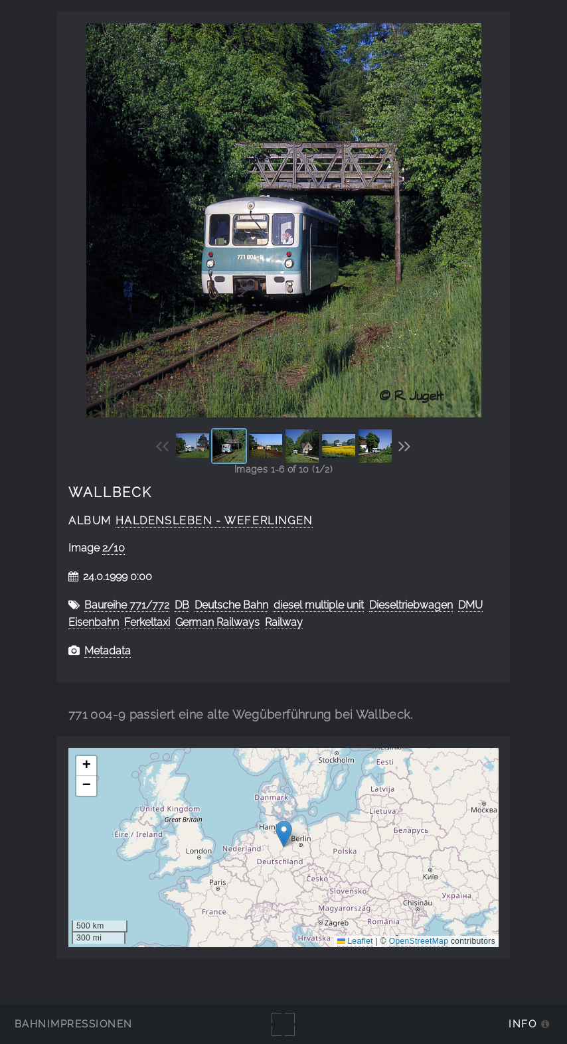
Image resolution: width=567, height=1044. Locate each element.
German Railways (217, 622)
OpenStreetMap (418, 941)
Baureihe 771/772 (126, 605)
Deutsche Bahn (231, 605)
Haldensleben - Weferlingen (214, 520)
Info (522, 1023)
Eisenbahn (93, 622)
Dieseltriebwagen (411, 605)
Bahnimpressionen (73, 1023)
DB (182, 605)
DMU (470, 605)
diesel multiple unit (319, 605)
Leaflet (355, 941)
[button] (284, 834)
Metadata (107, 650)
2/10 (113, 548)
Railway (284, 622)
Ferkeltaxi (147, 622)
